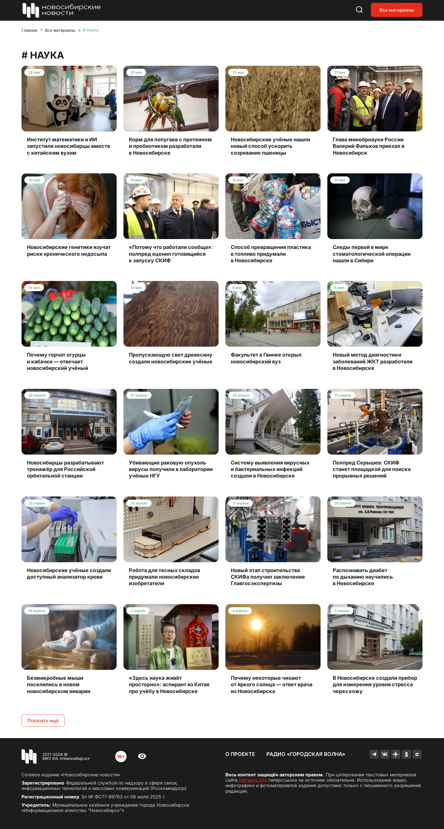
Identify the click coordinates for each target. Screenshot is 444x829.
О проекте (240, 754)
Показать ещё (43, 720)
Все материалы (396, 10)
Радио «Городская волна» (305, 754)
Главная (29, 30)
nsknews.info (253, 780)
